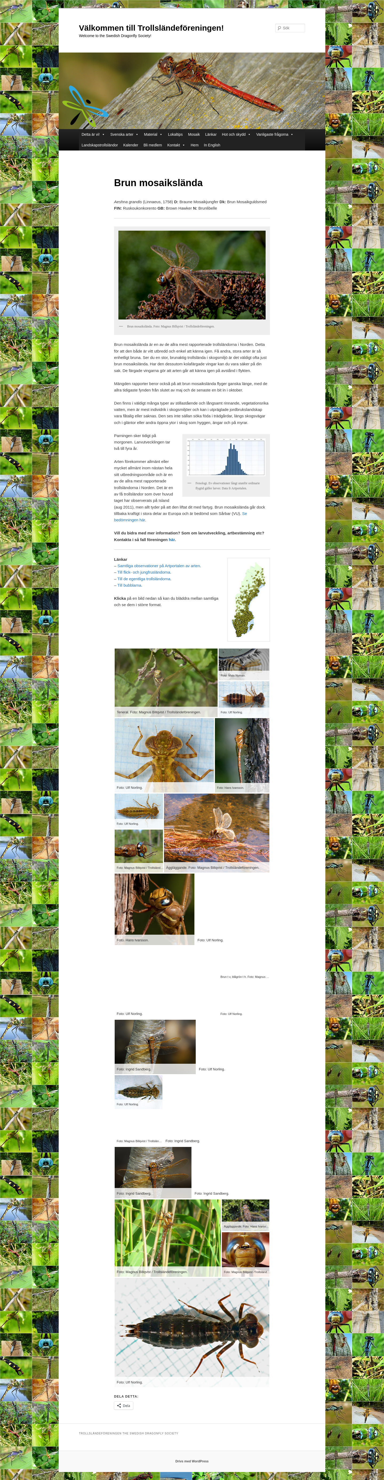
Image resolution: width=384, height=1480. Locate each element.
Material (153, 134)
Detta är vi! (93, 134)
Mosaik (194, 134)
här (172, 539)
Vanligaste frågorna (275, 134)
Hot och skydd (236, 134)
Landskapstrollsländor (100, 145)
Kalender (130, 145)
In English (212, 145)
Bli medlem (152, 145)
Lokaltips (175, 134)
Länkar (211, 134)
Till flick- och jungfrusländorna (143, 572)
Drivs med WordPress (192, 1461)
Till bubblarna (129, 585)
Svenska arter (124, 134)
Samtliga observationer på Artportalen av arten (158, 565)
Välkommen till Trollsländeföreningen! (151, 27)
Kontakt (176, 145)
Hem (195, 145)
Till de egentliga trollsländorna (143, 579)
